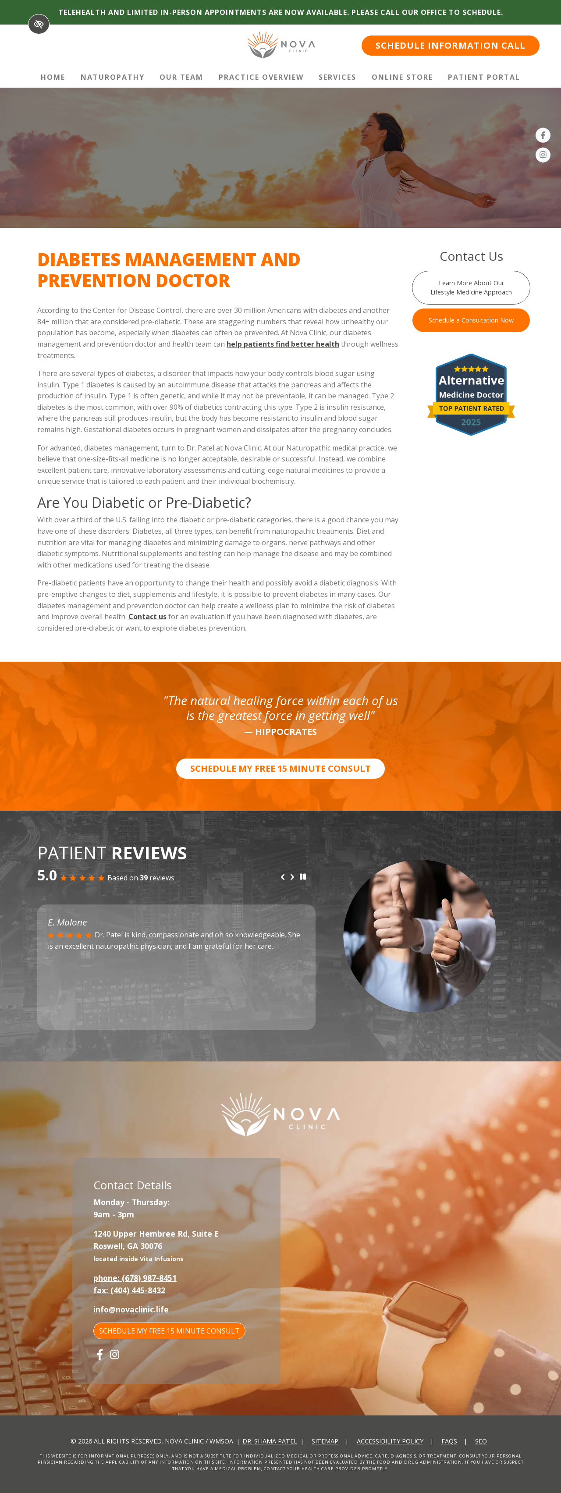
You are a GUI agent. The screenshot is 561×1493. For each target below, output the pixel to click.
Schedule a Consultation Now (471, 320)
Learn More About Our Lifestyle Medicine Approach (471, 288)
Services (337, 77)
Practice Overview (261, 77)
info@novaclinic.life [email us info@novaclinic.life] (131, 1309)
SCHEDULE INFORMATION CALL (450, 45)
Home (53, 77)
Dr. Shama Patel (269, 1441)
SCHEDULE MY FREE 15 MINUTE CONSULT (280, 768)
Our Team (181, 77)
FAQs (449, 1441)
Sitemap (325, 1441)
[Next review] (292, 878)
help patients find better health (283, 344)
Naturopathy (113, 77)
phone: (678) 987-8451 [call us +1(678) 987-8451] (135, 1278)
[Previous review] (283, 878)
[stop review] (303, 877)
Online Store (402, 77)
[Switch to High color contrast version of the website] (39, 24)
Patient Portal (484, 77)
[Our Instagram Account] (543, 156)
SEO (481, 1441)
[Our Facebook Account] (543, 137)
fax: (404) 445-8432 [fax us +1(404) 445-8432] (129, 1290)
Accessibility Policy (390, 1441)
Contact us (147, 616)
